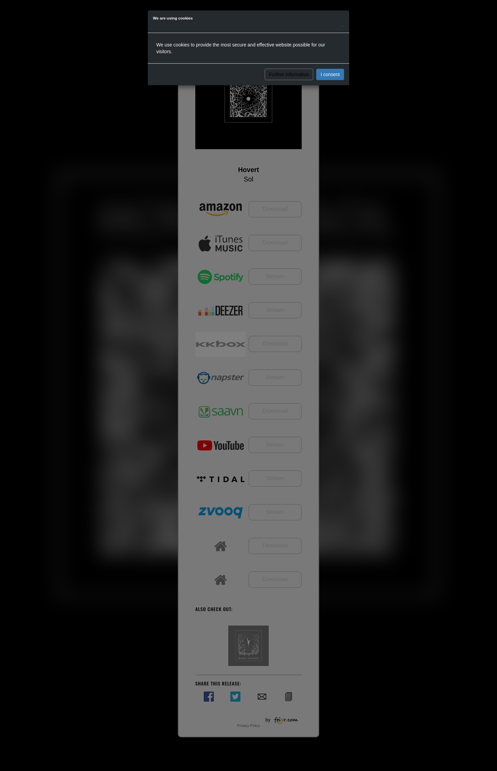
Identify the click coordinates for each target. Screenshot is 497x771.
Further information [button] (289, 74)
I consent (330, 74)
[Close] (342, 24)
